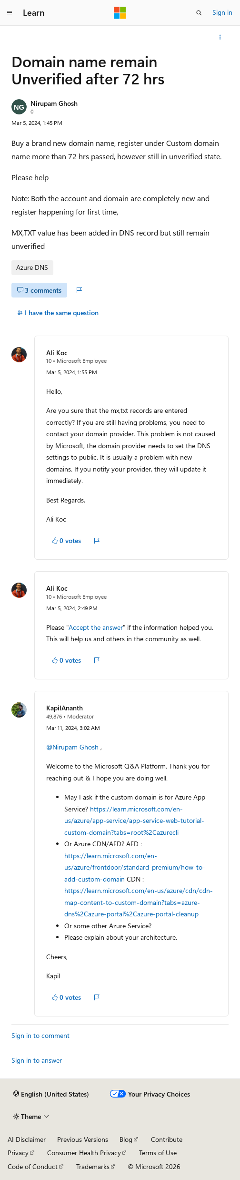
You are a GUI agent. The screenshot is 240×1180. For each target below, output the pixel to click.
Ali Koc (57, 352)
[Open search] (199, 12)
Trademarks (93, 1166)
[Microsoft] (120, 13)
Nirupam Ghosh (54, 103)
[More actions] (220, 37)
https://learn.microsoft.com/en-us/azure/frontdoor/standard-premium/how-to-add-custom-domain (134, 867)
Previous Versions (82, 1139)
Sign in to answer (36, 1060)
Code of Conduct (33, 1166)
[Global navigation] (9, 12)
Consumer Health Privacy (84, 1152)
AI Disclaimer (27, 1139)
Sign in (222, 12)
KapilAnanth (64, 707)
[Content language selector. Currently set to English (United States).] (51, 1094)
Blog (126, 1139)
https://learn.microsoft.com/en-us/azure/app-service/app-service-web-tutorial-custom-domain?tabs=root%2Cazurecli (134, 820)
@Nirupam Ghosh (72, 746)
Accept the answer (96, 627)
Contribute (166, 1139)
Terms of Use (158, 1152)
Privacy (18, 1152)
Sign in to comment (40, 1035)
